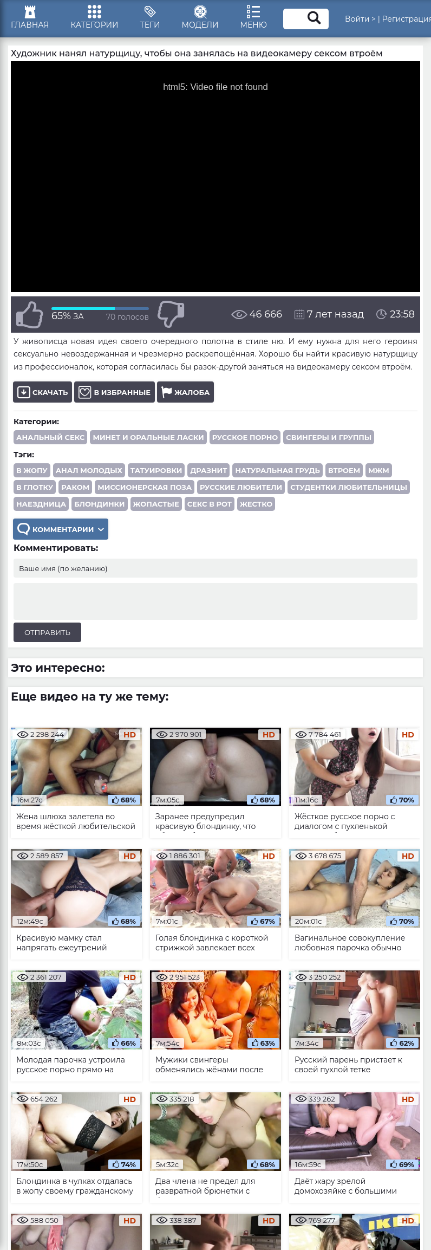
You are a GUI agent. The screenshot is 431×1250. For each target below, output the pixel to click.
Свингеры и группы (328, 437)
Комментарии (60, 529)
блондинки (99, 504)
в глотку (34, 487)
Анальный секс (50, 437)
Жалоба (185, 392)
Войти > (360, 19)
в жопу (32, 470)
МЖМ (378, 470)
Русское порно (245, 437)
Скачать (42, 392)
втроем (344, 470)
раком (75, 487)
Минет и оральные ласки (148, 437)
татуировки (156, 470)
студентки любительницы (348, 487)
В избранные (115, 392)
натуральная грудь (277, 470)
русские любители (241, 487)
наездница (41, 504)
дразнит (208, 470)
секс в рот (209, 504)
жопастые (156, 504)
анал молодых (89, 470)
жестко (256, 504)
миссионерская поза (144, 487)
